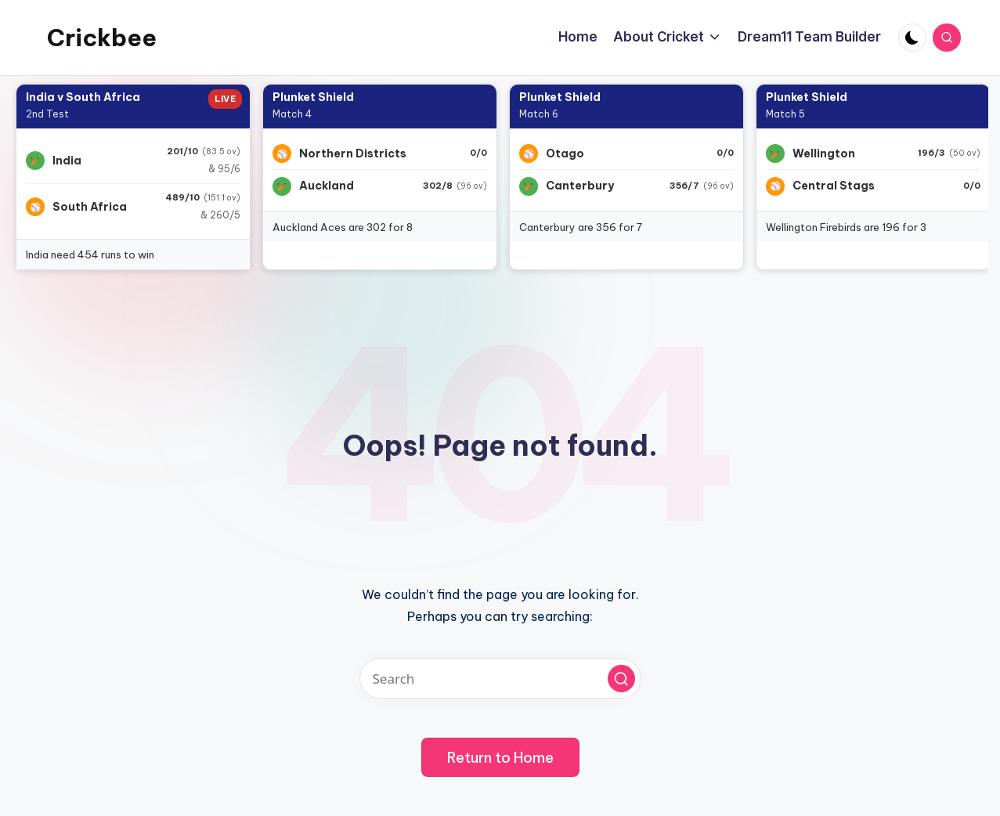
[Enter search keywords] (500, 679)
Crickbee (102, 37)
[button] (621, 678)
